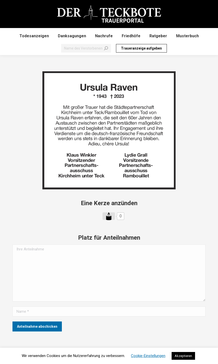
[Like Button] (109, 216)
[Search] (86, 48)
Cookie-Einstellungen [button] (148, 355)
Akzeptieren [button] (183, 356)
